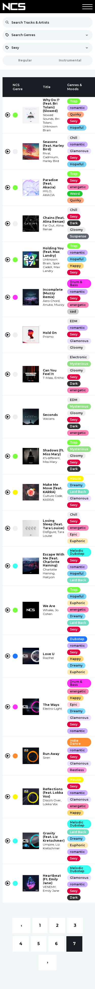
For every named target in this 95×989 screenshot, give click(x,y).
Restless (77, 770)
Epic (73, 534)
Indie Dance (75, 742)
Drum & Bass (76, 283)
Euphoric (77, 541)
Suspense (78, 236)
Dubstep (77, 639)
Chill (73, 138)
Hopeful (77, 127)
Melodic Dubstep (77, 552)
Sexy (74, 121)
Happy (75, 266)
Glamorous (79, 151)
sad (73, 311)
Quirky (75, 114)
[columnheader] (8, 87)
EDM (73, 321)
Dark (74, 223)
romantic (77, 108)
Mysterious (79, 364)
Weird (75, 194)
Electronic (78, 357)
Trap (74, 101)
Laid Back (78, 492)
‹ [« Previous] (21, 925)
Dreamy (76, 485)
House (75, 478)
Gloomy (76, 230)
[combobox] (47, 35)
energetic (78, 187)
